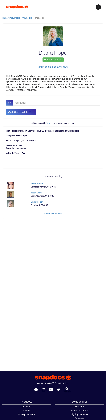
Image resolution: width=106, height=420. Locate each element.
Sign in (50, 123)
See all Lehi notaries (53, 213)
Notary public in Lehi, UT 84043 (53, 66)
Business (79, 418)
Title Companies (79, 410)
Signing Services (79, 414)
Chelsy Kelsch (37, 202)
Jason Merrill (36, 193)
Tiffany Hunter (37, 183)
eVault (26, 410)
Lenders (79, 406)
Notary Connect (26, 414)
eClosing (26, 406)
